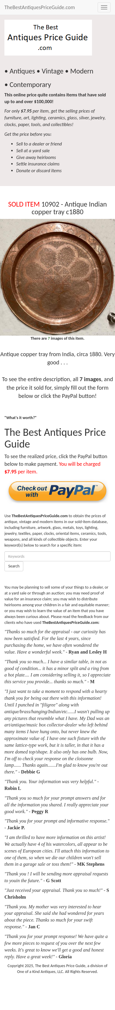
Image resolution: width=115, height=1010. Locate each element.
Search (13, 566)
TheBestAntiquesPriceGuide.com (39, 7)
